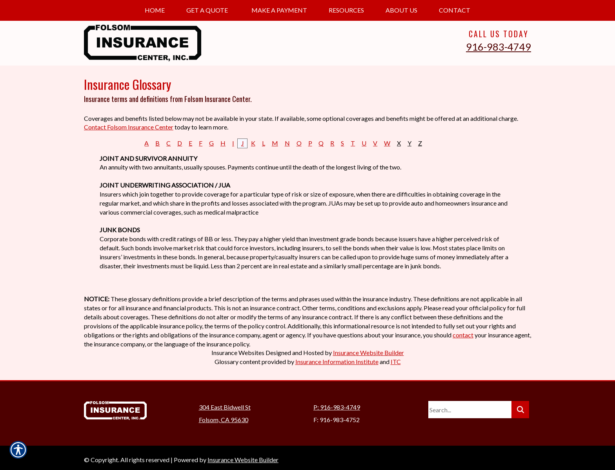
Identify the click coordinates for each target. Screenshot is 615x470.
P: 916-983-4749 (336, 403)
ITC (396, 361)
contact (463, 335)
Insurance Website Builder (368, 352)
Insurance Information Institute (336, 361)
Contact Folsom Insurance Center (128, 127)
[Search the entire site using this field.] (469, 405)
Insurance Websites (237, 352)
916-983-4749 (498, 47)
